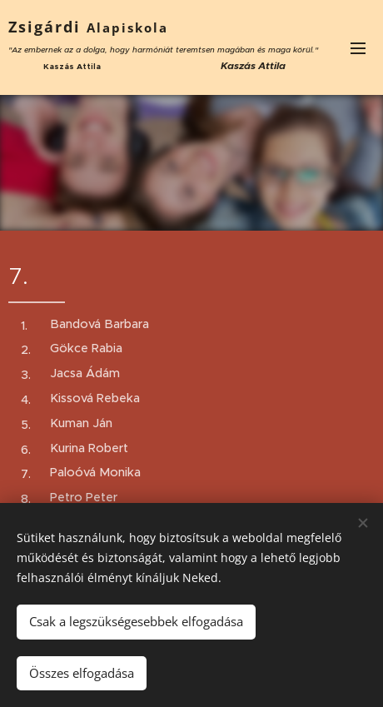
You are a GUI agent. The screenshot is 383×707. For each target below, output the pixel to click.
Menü (358, 48)
